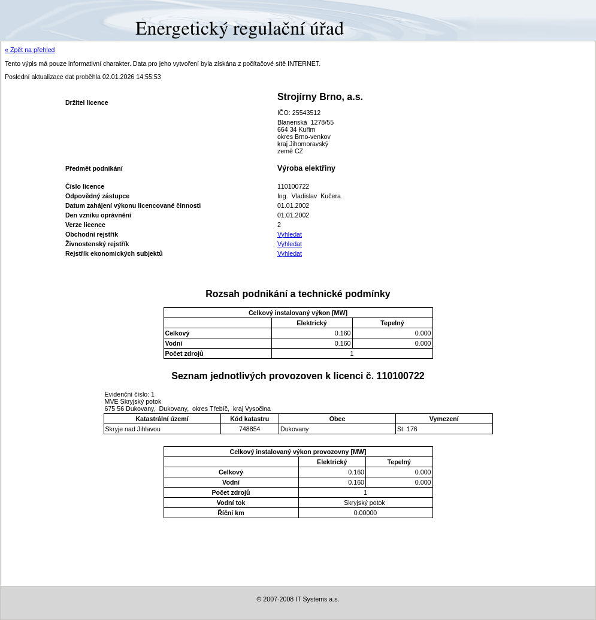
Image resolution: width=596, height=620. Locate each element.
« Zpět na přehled (30, 49)
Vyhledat (289, 234)
